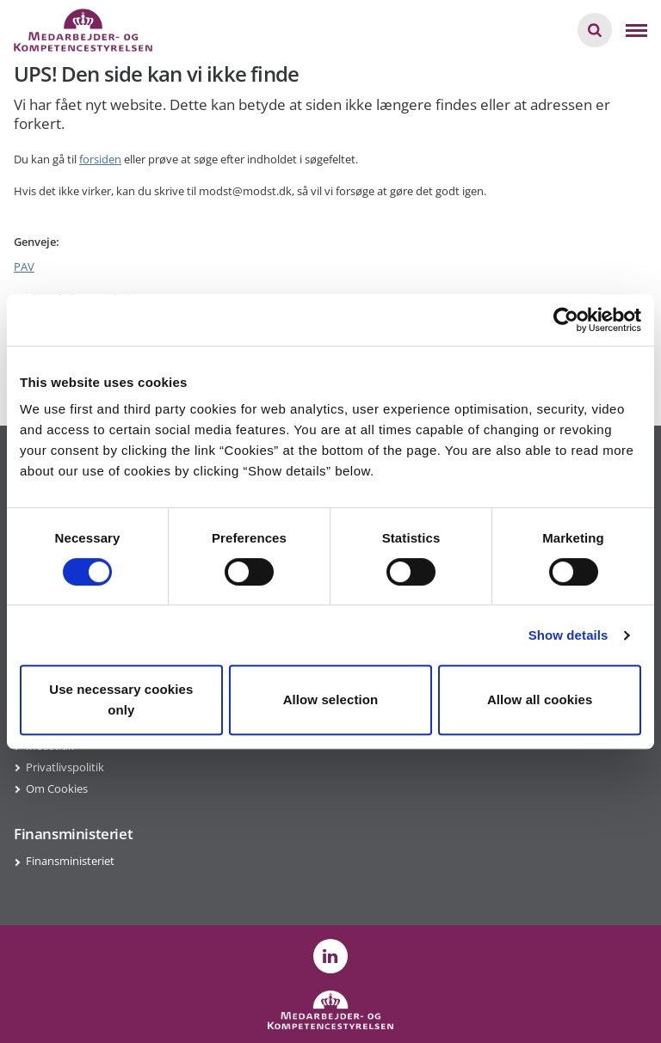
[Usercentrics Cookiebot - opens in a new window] (566, 320)
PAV (24, 266)
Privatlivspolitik (65, 767)
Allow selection (331, 699)
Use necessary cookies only (121, 699)
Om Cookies (57, 788)
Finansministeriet (70, 860)
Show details (568, 635)
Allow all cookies (540, 699)
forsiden (100, 159)
